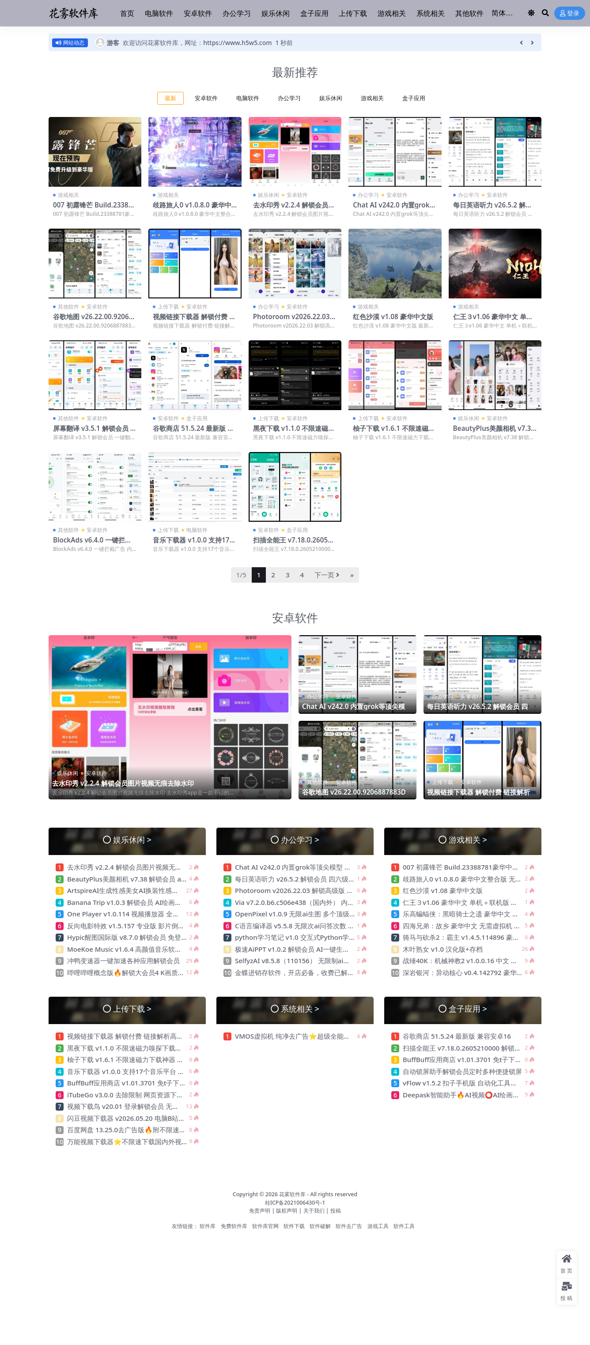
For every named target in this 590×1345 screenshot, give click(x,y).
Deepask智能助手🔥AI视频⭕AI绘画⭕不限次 (472, 1094)
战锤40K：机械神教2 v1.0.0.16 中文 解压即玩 (470, 960)
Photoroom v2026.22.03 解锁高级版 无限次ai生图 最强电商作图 (331, 890)
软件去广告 (349, 1226)
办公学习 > (300, 839)
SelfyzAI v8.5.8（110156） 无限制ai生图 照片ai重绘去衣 (319, 960)
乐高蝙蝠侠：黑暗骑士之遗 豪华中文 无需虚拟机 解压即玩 (490, 913)
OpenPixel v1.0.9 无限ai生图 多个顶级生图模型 (305, 913)
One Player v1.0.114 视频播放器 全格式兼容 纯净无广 (147, 913)
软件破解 (320, 1226)
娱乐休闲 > (132, 839)
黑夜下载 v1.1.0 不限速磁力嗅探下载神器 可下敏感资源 (294, 432)
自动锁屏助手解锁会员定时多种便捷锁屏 (462, 1071)
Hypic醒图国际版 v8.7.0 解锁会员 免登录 (127, 937)
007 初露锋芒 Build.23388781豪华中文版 (94, 208)
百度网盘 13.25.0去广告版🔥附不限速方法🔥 (133, 1129)
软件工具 (404, 1226)
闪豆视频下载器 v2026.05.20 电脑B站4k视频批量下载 (146, 1118)
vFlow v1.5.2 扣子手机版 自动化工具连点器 (467, 1082)
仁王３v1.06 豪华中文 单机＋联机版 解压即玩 (493, 320)
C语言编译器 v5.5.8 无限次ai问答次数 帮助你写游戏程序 (318, 925)
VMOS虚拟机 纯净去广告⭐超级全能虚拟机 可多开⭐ (314, 1036)
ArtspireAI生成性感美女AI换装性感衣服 (126, 890)
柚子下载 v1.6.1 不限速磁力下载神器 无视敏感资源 (394, 432)
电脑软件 (247, 98)
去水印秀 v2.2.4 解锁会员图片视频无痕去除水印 (294, 208)
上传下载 (168, 306)
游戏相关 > (468, 839)
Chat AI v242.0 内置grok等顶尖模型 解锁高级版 (394, 208)
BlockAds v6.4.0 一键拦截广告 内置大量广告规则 (92, 543)
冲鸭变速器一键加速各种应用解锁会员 (123, 960)
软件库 (208, 1226)
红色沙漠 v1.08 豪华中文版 (393, 316)
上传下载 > (132, 1008)
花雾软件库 (292, 1194)
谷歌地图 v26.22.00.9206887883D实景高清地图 (94, 320)
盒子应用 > (468, 1008)
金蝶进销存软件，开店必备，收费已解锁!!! (297, 972)
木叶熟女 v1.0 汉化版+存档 (443, 949)
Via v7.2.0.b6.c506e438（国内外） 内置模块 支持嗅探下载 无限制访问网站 (346, 902)
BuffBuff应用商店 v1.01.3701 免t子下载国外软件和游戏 (150, 1082)
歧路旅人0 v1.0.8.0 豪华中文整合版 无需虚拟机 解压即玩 (486, 878)
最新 (170, 98)
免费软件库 (234, 1226)
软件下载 (294, 1226)
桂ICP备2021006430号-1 (295, 1202)
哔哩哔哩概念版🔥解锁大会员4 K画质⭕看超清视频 (143, 972)
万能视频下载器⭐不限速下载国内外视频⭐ (133, 1141)
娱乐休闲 (330, 98)
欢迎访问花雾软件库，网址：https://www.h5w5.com (197, 42)
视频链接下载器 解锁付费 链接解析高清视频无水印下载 (194, 320)
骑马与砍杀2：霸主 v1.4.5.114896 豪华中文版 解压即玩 (485, 937)
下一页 (327, 574)
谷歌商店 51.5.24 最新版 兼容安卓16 (193, 432)
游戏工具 (378, 1226)
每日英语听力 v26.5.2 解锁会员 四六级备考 (492, 208)
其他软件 (68, 306)
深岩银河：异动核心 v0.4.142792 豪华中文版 (470, 972)
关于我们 (314, 1210)
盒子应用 (413, 98)
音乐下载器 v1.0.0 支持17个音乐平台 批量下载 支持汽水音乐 (156, 1071)
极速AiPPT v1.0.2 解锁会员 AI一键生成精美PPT (304, 949)
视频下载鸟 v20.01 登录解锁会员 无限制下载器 (136, 1106)
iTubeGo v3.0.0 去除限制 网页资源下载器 (128, 1094)
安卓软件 (206, 98)
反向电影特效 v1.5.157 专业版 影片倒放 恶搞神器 (140, 925)
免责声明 (259, 1210)
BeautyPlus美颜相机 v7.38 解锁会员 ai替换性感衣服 (494, 432)
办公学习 (289, 98)
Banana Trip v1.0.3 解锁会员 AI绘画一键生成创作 (141, 902)
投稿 (335, 1210)
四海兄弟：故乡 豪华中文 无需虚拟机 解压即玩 (472, 925)
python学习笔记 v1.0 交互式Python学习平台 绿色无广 (316, 937)
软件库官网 (265, 1226)
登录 (569, 13)
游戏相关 (372, 98)
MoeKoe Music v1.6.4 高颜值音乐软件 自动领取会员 (145, 949)
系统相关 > (300, 1008)
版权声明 (286, 1210)
